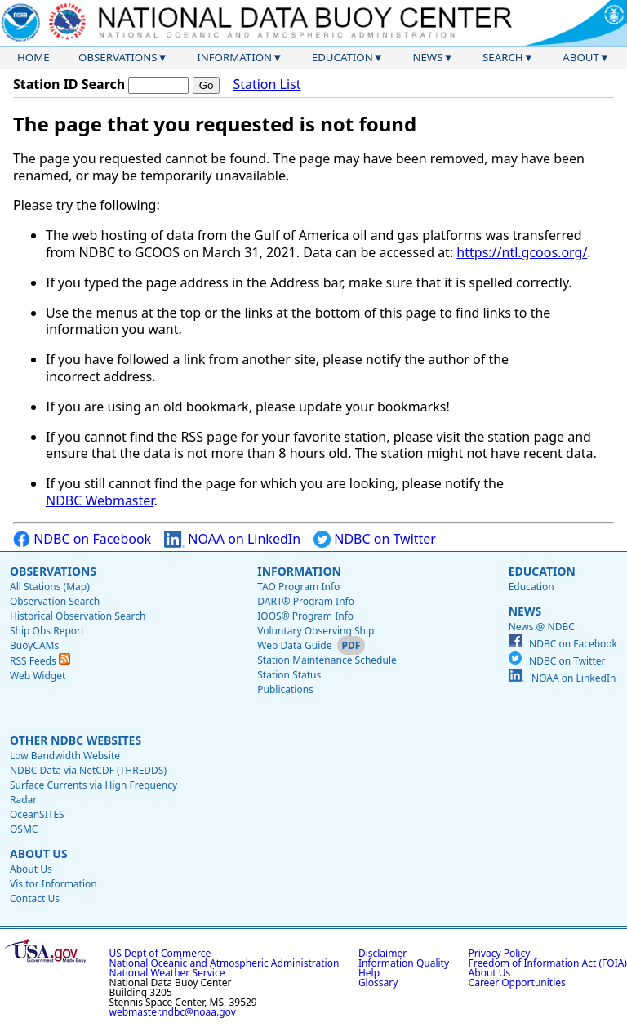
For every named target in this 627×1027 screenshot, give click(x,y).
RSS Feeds (40, 661)
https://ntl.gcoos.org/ (521, 252)
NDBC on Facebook (82, 539)
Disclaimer (382, 953)
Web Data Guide (294, 645)
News (427, 57)
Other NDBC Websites (75, 740)
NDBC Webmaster (99, 500)
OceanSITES (37, 814)
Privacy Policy (500, 953)
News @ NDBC (542, 627)
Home (33, 57)
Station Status (289, 675)
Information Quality (403, 963)
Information (234, 57)
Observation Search (55, 601)
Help (369, 973)
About (581, 57)
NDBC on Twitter (375, 539)
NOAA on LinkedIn (232, 539)
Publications (285, 689)
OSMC (24, 829)
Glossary (378, 982)
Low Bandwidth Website (65, 755)
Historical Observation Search (77, 616)
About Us (39, 853)
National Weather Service (167, 973)
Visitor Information (53, 884)
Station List (266, 84)
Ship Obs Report (47, 631)
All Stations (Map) (50, 587)
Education (342, 57)
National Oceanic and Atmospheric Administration (224, 963)
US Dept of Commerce (160, 953)
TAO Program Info (298, 587)
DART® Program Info (305, 601)
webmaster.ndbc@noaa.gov (172, 1012)
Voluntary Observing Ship (315, 631)
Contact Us (35, 898)
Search (502, 57)
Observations (117, 57)
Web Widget (37, 675)
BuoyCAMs (34, 645)
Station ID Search (69, 84)
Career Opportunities (517, 982)
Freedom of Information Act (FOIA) (548, 963)
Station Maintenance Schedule (327, 660)
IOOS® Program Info (305, 616)
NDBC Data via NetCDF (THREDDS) (88, 770)
